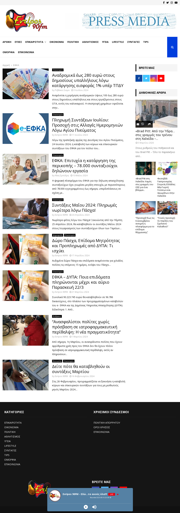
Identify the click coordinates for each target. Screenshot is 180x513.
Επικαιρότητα (34, 42)
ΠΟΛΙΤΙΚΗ (9, 432)
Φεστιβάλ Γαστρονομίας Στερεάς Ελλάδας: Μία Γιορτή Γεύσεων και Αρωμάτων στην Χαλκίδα (166, 187)
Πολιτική (73, 42)
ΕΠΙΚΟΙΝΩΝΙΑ (12, 464)
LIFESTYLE (10, 445)
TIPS (6, 455)
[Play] (85, 507)
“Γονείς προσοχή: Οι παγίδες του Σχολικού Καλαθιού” (166, 222)
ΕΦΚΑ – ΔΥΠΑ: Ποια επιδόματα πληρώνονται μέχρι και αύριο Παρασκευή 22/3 (81, 282)
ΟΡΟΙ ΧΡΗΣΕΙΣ (102, 427)
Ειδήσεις (57, 316)
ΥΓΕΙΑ (7, 441)
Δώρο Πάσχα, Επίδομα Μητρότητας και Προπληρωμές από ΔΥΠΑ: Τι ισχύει (86, 246)
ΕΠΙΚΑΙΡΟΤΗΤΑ (13, 422)
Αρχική (7, 42)
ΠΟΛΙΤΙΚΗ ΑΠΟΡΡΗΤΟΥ (107, 422)
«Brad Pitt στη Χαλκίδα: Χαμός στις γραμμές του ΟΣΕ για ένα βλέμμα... (144, 184)
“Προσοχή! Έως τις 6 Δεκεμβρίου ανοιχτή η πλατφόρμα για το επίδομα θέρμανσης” (144, 225)
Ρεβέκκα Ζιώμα (62, 90)
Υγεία (105, 42)
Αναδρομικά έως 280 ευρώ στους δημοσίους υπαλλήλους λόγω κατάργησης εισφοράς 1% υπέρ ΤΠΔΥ (87, 80)
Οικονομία (56, 42)
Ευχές (18, 42)
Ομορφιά (9, 52)
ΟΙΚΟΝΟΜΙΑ (11, 427)
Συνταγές (133, 42)
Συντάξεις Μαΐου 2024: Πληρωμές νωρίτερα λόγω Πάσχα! (84, 207)
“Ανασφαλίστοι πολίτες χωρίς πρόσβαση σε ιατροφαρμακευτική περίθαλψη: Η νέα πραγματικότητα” (86, 327)
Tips (145, 42)
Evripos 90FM (61, 134)
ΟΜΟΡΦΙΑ (10, 459)
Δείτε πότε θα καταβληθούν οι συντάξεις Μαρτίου (81, 368)
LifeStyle (118, 42)
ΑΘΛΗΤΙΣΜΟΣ (12, 436)
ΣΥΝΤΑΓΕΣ (10, 450)
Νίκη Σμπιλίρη (62, 175)
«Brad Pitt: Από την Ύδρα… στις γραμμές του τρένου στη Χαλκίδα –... (155, 134)
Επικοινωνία (26, 52)
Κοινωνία (57, 361)
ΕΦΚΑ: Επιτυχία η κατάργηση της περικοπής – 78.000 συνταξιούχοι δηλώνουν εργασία (85, 166)
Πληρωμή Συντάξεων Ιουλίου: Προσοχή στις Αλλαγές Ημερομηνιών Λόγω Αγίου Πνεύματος (87, 125)
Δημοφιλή (57, 235)
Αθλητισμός (90, 42)
